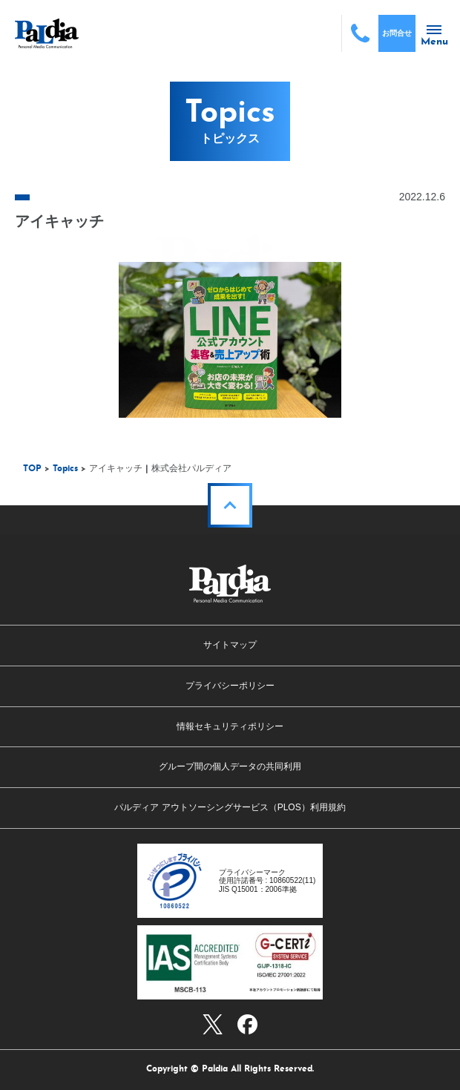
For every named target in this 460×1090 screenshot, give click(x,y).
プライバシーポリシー (230, 685)
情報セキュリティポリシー (230, 726)
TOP (32, 468)
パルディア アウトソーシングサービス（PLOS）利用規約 (229, 807)
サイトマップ (230, 645)
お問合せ (397, 33)
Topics (65, 468)
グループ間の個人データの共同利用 (230, 766)
